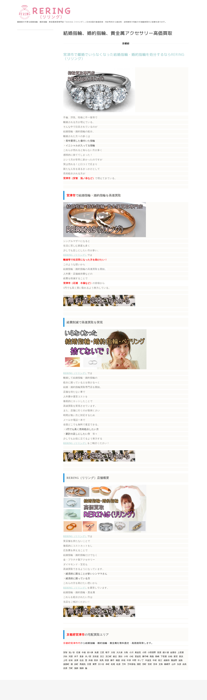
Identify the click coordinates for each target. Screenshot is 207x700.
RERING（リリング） (75, 255)
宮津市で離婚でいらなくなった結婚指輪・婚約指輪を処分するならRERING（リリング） (123, 56)
